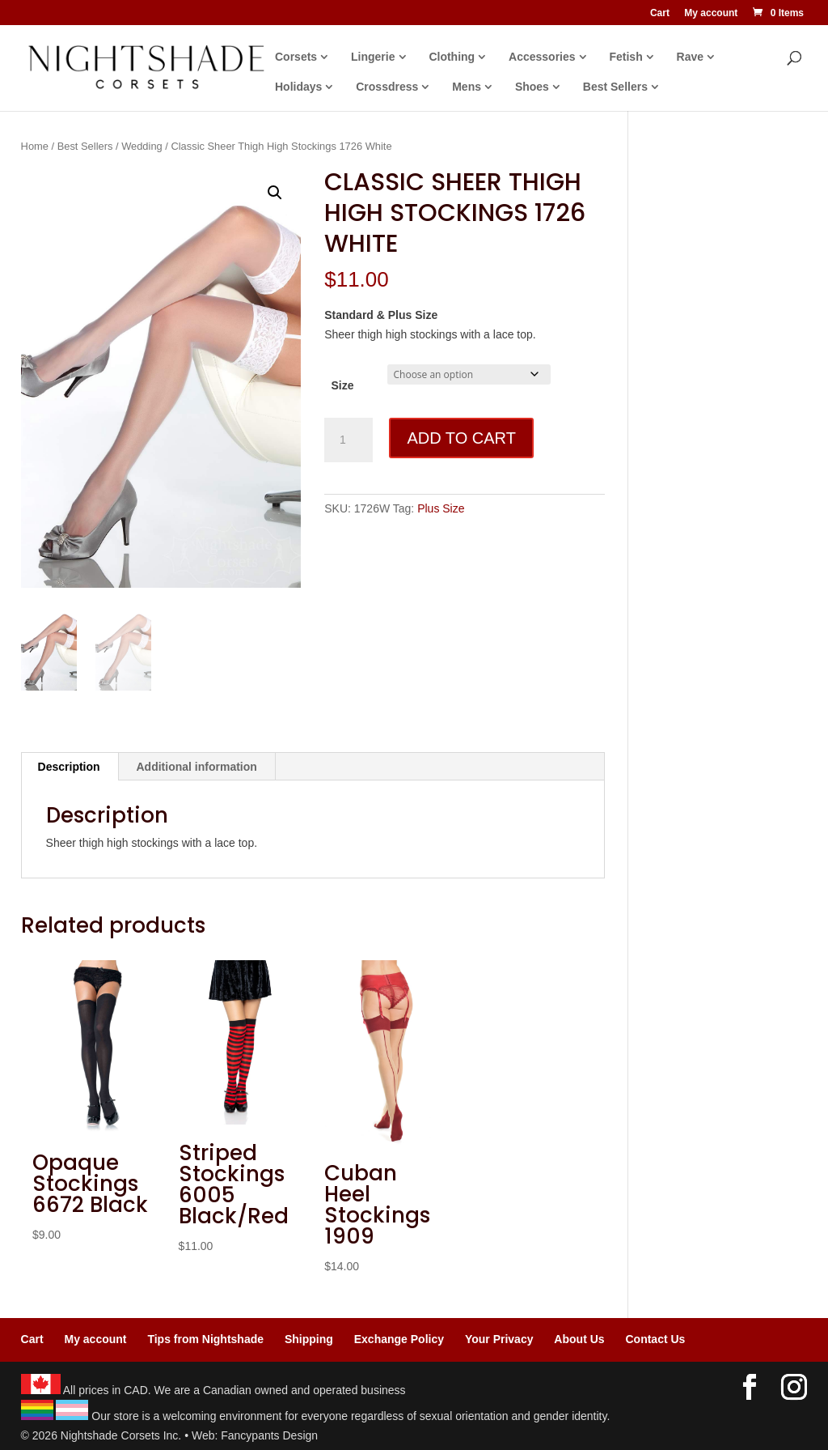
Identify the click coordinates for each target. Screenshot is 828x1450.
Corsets (296, 57)
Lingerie (373, 57)
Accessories (542, 57)
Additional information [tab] (197, 766)
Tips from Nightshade (205, 1339)
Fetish (625, 57)
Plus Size (440, 508)
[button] (274, 192)
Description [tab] (69, 766)
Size (342, 385)
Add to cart (461, 438)
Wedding (142, 146)
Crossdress (387, 87)
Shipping (309, 1339)
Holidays (298, 87)
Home (35, 146)
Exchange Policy (399, 1339)
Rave (690, 57)
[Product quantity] (348, 440)
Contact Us (655, 1339)
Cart (660, 13)
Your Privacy (499, 1339)
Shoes (532, 87)
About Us (579, 1339)
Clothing (452, 57)
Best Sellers (615, 87)
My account (710, 13)
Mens (466, 87)
